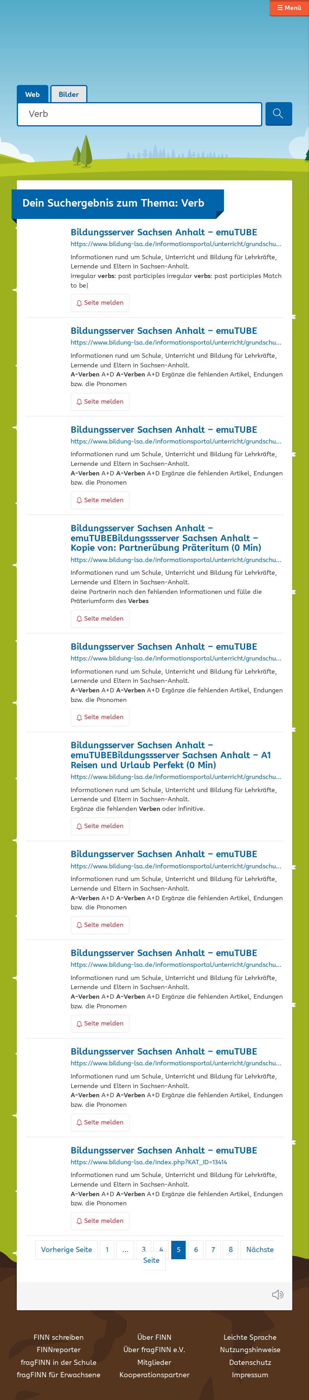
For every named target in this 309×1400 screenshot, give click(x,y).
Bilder (69, 95)
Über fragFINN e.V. (154, 1350)
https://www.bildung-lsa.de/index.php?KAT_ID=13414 (149, 1162)
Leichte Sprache (250, 1337)
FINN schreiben (59, 1337)
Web (32, 95)
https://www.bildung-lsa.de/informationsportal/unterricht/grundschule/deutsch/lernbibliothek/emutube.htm (177, 343)
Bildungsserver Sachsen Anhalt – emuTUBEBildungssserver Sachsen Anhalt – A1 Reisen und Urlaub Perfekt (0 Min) (171, 756)
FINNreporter (59, 1350)
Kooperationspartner (154, 1375)
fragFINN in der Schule (59, 1362)
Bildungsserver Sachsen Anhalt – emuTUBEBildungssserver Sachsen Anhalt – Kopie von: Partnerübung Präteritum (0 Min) (166, 539)
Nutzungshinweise (250, 1350)
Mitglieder (154, 1362)
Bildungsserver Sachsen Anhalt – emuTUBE (164, 233)
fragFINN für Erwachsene (59, 1375)
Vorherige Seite (66, 1250)
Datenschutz (250, 1362)
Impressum (250, 1375)
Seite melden (100, 303)
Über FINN (154, 1337)
